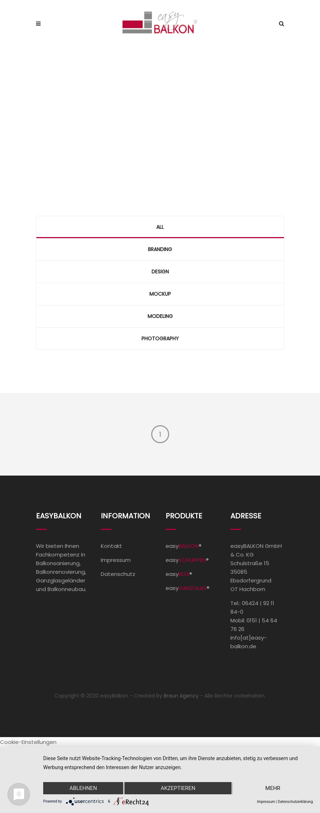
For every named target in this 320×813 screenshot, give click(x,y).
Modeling (160, 316)
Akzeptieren (178, 788)
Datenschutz (118, 574)
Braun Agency (181, 695)
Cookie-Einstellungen (28, 742)
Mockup (160, 294)
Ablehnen (83, 788)
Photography (160, 338)
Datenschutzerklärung (295, 802)
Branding (160, 249)
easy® (184, 546)
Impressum (116, 560)
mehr (272, 788)
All (160, 227)
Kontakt (111, 546)
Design (160, 271)
